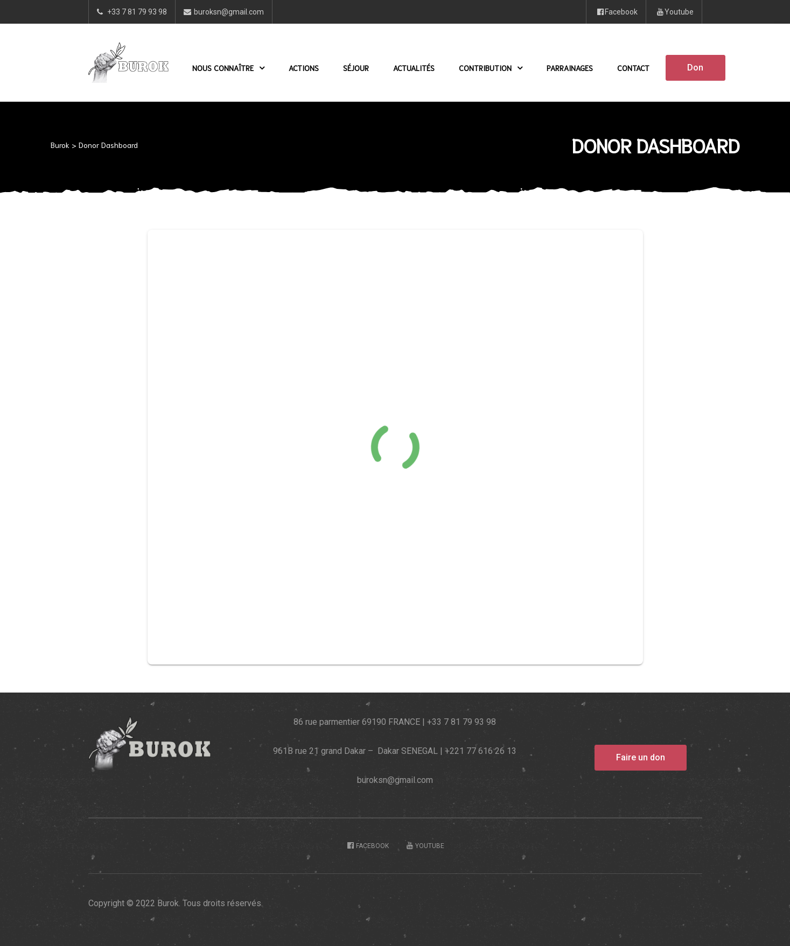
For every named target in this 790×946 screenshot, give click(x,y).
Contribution (490, 68)
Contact (633, 68)
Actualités (414, 68)
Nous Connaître (228, 68)
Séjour (356, 68)
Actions (304, 68)
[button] (695, 68)
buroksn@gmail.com (395, 780)
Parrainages (570, 68)
